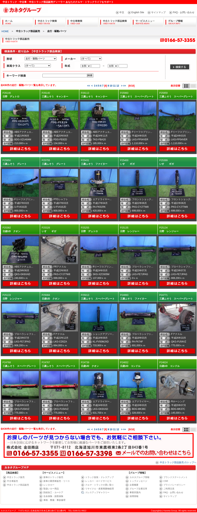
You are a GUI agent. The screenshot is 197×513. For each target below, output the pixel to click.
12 (117, 85)
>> (124, 85)
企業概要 (134, 485)
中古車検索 (82, 21)
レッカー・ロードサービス (98, 481)
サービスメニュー (147, 21)
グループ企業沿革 (138, 488)
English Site (137, 12)
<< (88, 85)
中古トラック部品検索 (114, 21)
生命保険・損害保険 (53, 496)
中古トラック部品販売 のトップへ (178, 462)
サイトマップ (158, 12)
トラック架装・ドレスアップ (99, 477)
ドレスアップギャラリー (97, 492)
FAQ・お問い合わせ (183, 12)
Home (17, 21)
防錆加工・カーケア (53, 492)
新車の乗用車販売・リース (56, 481)
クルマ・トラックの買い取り (99, 485)
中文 (121, 12)
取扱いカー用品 (51, 488)
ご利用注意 (168, 488)
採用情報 (134, 496)
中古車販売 (12, 481)
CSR (165, 481)
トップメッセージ (138, 481)
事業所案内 (135, 492)
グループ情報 (180, 21)
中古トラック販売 (16, 477)
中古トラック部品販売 (18, 485)
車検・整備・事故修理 (54, 500)
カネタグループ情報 (139, 477)
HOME (5, 31)
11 (114, 85)
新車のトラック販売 (53, 477)
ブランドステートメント (175, 477)
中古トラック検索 (49, 21)
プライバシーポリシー (174, 485)
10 (111, 85)
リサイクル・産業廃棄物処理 (99, 488)
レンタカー (48, 485)
